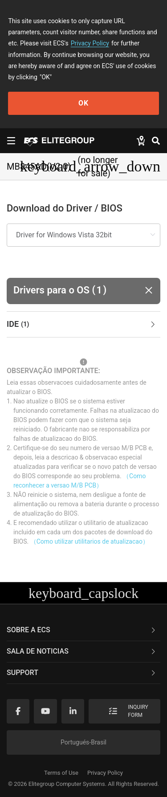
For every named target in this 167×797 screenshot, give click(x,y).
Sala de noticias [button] (82, 651)
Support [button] (82, 672)
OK (83, 103)
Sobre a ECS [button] (82, 630)
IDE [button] (82, 325)
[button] (83, 291)
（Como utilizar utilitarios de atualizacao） (89, 541)
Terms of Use (61, 772)
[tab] (83, 325)
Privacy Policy (90, 43)
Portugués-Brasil (83, 742)
